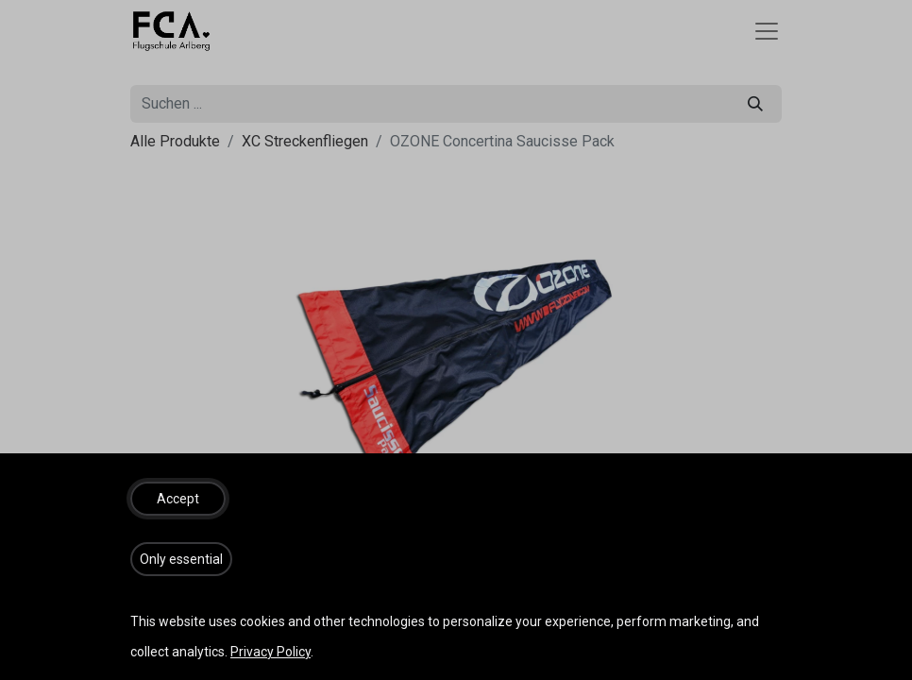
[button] (178, 499)
